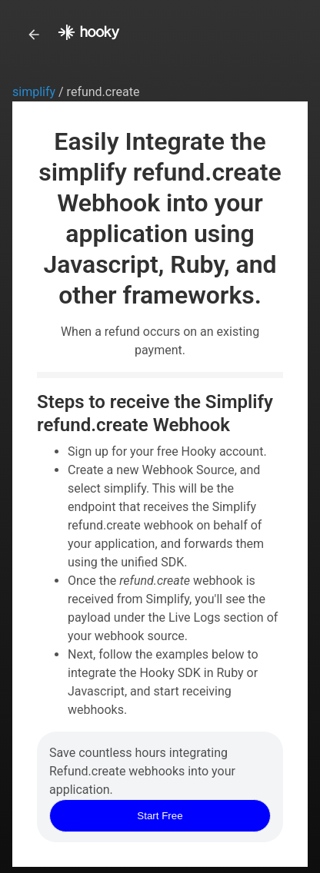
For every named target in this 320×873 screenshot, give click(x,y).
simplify (35, 92)
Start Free (159, 816)
